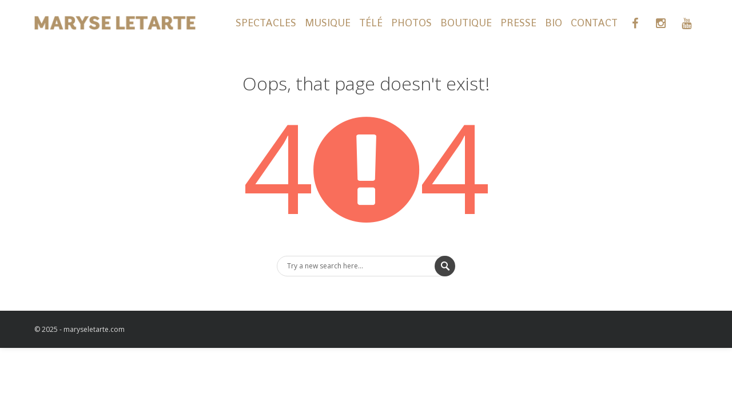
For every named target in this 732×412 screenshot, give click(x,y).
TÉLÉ (371, 22)
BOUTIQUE (466, 22)
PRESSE (518, 22)
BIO (553, 22)
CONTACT (594, 22)
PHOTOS (411, 22)
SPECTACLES (266, 22)
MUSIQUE (328, 22)
